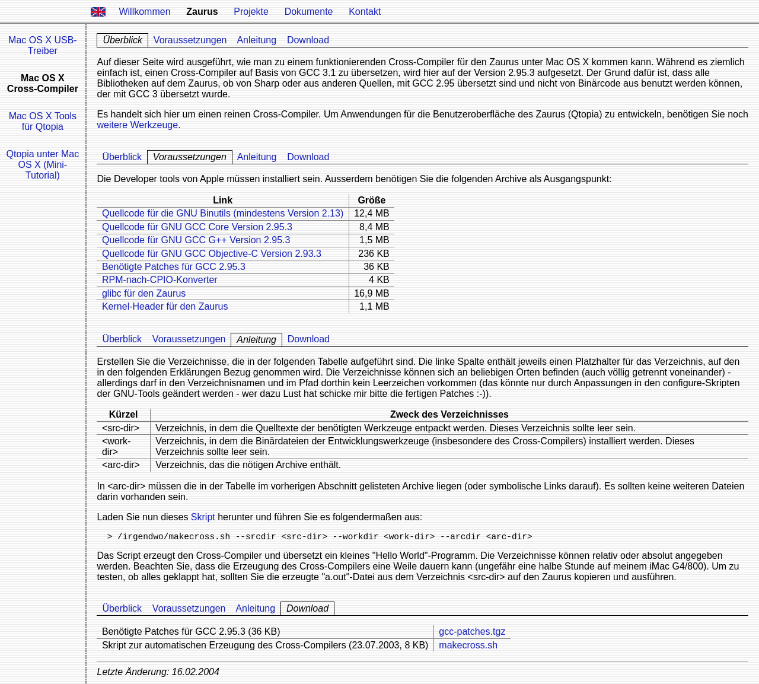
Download (308, 40)
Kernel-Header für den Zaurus (165, 306)
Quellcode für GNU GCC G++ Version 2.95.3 (196, 240)
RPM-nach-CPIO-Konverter (160, 280)
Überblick (122, 157)
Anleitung (256, 40)
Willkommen (144, 12)
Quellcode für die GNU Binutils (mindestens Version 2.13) (222, 213)
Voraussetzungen (190, 40)
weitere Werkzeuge (137, 125)
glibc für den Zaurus (144, 293)
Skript (203, 517)
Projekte (251, 12)
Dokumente (309, 12)
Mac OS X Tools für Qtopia (42, 121)
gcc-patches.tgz (472, 631)
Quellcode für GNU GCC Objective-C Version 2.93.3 (211, 254)
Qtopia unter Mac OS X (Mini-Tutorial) (42, 164)
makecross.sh (468, 645)
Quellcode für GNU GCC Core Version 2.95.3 (197, 227)
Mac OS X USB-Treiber (42, 45)
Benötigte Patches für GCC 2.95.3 (173, 267)
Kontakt (365, 12)
